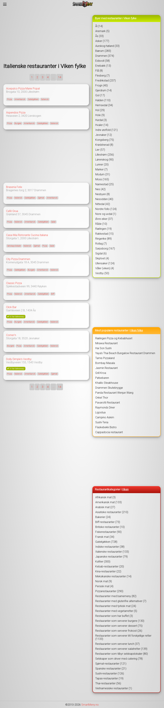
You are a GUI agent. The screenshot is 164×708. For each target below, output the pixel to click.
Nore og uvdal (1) (105, 214)
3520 (25, 338)
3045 (25, 214)
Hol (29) (100, 110)
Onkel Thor (101, 397)
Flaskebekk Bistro (106, 427)
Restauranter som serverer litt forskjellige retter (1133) (123, 637)
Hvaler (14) (101, 125)
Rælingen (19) (103, 228)
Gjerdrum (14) (103, 90)
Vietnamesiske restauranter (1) (113, 688)
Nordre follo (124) (106, 209)
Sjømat (41, 198)
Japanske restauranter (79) (111, 556)
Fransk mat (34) (104, 536)
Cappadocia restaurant (109, 432)
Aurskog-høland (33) (107, 46)
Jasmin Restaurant (106, 368)
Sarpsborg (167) (105, 248)
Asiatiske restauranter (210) (111, 512)
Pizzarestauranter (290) (109, 591)
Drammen (40, 190)
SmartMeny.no (90, 704)
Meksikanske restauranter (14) (113, 576)
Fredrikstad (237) (105, 80)
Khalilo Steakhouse (106, 382)
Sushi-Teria (101, 422)
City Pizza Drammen (18, 259)
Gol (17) (100, 95)
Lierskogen (34, 115)
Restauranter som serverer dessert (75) (119, 625)
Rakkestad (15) (104, 233)
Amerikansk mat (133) (108, 502)
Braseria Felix (14, 187)
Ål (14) (99, 26)
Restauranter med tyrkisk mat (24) (115, 606)
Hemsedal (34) (104, 105)
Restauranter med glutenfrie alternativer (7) (120, 601)
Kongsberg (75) (104, 139)
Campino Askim (104, 417)
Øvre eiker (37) (104, 218)
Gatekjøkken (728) (106, 541)
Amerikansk (19, 99)
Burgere (17, 123)
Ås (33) (99, 36)
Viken (125, 489)
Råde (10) (101, 223)
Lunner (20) (102, 164)
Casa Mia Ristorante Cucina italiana (27, 235)
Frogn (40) (101, 85)
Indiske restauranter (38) (109, 546)
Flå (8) (99, 70)
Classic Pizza (14, 283)
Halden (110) (102, 100)
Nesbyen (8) (102, 194)
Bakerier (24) (103, 517)
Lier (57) (100, 149)
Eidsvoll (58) (102, 60)
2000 (24, 91)
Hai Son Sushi (103, 348)
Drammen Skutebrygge (109, 387)
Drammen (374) (104, 55)
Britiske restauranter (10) (110, 527)
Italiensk (45, 99)
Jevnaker (34, 338)
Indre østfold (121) (106, 130)
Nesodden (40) (104, 199)
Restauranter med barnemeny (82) (115, 596)
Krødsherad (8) (104, 144)
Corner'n (11, 335)
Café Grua (12, 211)
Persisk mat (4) (104, 586)
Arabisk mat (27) (105, 507)
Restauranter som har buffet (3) (114, 616)
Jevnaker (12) (103, 134)
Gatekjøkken (33, 99)
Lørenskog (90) (104, 159)
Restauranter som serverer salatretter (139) (121, 648)
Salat (53, 222)
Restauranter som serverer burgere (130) (119, 620)
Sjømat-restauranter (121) (110, 663)
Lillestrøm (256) (104, 154)
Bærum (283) (103, 50)
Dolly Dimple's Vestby (19, 359)
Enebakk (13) (103, 65)
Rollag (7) (101, 243)
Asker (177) (102, 41)
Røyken (42, 286)
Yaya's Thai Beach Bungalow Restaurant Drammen (125, 353)
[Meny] (5, 4)
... (53, 77)
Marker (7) (101, 169)
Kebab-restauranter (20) (109, 566)
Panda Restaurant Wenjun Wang (114, 392)
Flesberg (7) (102, 75)
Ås (34, 310)
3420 (24, 115)
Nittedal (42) (102, 204)
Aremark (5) (102, 31)
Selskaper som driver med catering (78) (119, 658)
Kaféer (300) (102, 561)
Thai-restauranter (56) (108, 683)
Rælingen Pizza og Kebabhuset (113, 338)
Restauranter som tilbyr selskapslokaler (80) (121, 653)
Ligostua (100, 412)
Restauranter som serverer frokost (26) (118, 630)
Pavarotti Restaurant (107, 402)
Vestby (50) (102, 273)
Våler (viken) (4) (104, 268)
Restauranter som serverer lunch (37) (117, 643)
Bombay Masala (105, 363)
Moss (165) (102, 179)
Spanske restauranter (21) (110, 668)
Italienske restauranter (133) (112, 551)
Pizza (9, 99)
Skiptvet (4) (102, 258)
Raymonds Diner (105, 407)
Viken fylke (136, 330)
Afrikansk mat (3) (105, 497)
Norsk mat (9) (103, 581)
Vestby (38, 362)
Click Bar (11, 307)
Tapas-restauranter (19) (109, 678)
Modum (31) (102, 174)
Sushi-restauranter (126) (109, 673)
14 (59, 77)
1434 (29, 310)
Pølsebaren (102, 377)
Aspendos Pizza (15, 112)
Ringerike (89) (103, 238)
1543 (30, 362)
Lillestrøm (33, 91)
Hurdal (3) (101, 120)
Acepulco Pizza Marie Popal (23, 88)
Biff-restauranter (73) (107, 522)
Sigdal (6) (101, 253)
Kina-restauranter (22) (108, 571)
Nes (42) (100, 189)
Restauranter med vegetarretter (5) (116, 611)
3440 (34, 286)
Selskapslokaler (14, 246)
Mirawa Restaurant (106, 343)
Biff (52, 294)
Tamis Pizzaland (105, 358)
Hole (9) (100, 115)
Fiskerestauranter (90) (108, 532)
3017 (30, 190)
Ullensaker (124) (105, 263)
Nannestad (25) (104, 184)
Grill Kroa (100, 373)
